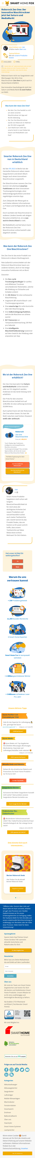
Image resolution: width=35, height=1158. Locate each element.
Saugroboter (9, 1091)
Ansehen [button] (24, 1148)
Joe (23, 47)
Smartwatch (8, 1109)
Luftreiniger (8, 1095)
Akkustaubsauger (10, 1084)
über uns (22, 49)
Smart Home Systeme (12, 1126)
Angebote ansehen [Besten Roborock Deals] (17, 889)
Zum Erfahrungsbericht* (10, 727)
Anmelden (10, 976)
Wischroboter (9, 1102)
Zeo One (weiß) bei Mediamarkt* (17, 464)
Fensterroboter (10, 1105)
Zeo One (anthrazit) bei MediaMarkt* (17, 471)
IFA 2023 (12, 168)
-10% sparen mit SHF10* (18, 832)
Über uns (7, 1119)
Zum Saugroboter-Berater (18, 804)
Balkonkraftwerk (10, 1116)
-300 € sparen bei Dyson (17, 757)
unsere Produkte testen (18, 56)
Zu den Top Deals (17, 780)
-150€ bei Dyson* (18, 731)
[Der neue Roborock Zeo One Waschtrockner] (18, 864)
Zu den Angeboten (18, 950)
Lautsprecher (9, 1130)
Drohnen (7, 1112)
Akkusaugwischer (10, 1088)
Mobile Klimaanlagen (12, 1098)
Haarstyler (8, 1123)
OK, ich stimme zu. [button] (17, 1153)
